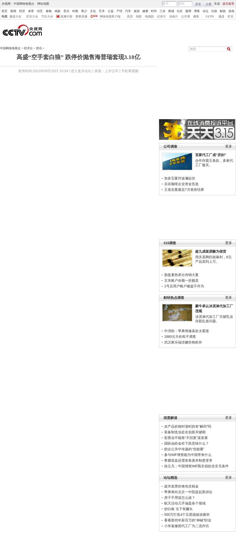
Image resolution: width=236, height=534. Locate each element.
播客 (196, 16)
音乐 (66, 11)
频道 (221, 16)
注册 (208, 4)
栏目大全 (32, 16)
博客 (197, 11)
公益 (111, 11)
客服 (217, 3)
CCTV (210, 16)
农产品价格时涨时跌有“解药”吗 (187, 426)
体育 (31, 11)
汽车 (128, 11)
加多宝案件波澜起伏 (179, 178)
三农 (162, 11)
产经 (119, 11)
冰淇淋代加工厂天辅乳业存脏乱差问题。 (214, 319)
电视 (4, 16)
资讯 (39, 48)
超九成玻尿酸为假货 (210, 251)
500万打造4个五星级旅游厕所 (187, 515)
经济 (22, 11)
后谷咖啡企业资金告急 (181, 184)
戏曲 (57, 11)
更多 (228, 146)
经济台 (28, 48)
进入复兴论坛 (81, 71)
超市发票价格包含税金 (181, 486)
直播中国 (66, 16)
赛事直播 (81, 16)
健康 (145, 11)
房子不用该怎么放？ (179, 498)
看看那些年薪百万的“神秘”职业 (187, 520)
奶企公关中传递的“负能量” (184, 449)
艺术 (102, 11)
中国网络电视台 (24, 3)
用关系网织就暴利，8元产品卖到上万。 (213, 259)
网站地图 (43, 3)
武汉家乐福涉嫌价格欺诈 (183, 342)
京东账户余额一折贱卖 (181, 280)
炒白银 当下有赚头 (178, 509)
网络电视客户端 (110, 16)
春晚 (49, 11)
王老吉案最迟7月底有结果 (184, 190)
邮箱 (223, 11)
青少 (84, 11)
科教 (75, 11)
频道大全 (15, 16)
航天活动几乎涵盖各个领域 (185, 503)
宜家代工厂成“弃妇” (210, 155)
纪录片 (161, 16)
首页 (4, 11)
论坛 (205, 11)
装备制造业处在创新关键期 (185, 432)
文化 (93, 11)
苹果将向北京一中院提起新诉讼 (188, 492)
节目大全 (47, 16)
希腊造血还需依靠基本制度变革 (188, 460)
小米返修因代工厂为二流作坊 (186, 526)
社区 (180, 11)
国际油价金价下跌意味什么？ (186, 443)
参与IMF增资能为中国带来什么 (187, 455)
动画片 (173, 16)
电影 (139, 16)
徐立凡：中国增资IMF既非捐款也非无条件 (196, 466)
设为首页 (228, 3)
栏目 (231, 16)
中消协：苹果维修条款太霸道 (186, 331)
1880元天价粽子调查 (180, 337)
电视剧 (149, 16)
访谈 (214, 11)
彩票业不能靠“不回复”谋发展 (186, 438)
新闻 (13, 11)
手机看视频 (129, 71)
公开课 (185, 16)
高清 (130, 16)
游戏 (231, 11)
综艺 (40, 11)
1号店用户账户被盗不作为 (184, 286)
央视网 (6, 3)
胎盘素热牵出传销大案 (181, 275)
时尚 (154, 11)
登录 (198, 4)
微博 (188, 11)
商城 (171, 11)
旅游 (137, 11)
